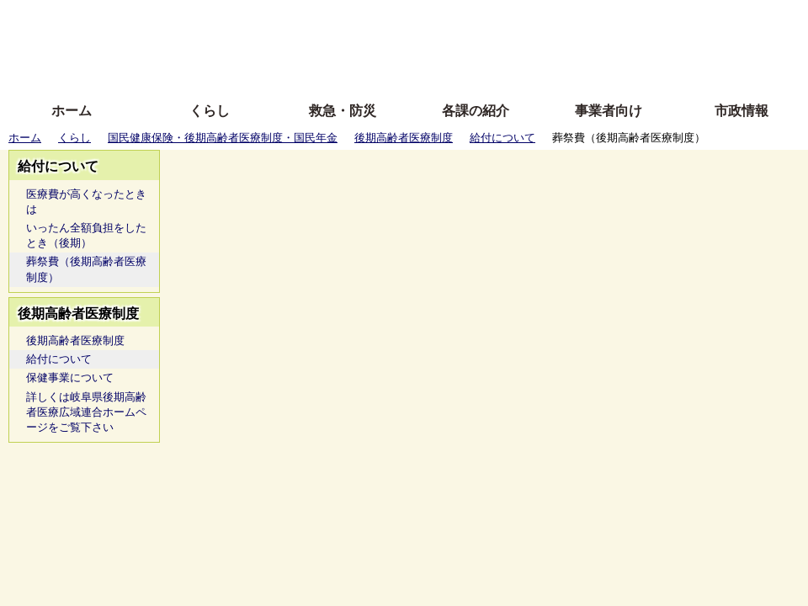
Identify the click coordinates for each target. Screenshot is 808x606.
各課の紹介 (475, 111)
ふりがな (270, 18)
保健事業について (70, 377)
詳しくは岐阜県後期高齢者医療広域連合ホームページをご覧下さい (86, 412)
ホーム (71, 111)
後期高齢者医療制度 (403, 137)
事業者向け (608, 111)
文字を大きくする (418, 44)
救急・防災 (342, 111)
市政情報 (741, 111)
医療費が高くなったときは (86, 201)
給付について (502, 137)
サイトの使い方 (385, 69)
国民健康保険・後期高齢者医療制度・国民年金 (223, 137)
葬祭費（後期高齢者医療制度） (86, 269)
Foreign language (295, 44)
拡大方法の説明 (281, 69)
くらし (209, 111)
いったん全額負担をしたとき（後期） (86, 235)
